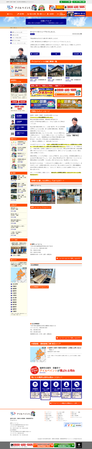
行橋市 (15, 311)
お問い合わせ (60, 418)
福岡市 (15, 309)
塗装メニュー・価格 (76, 412)
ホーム (11, 14)
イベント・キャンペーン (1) (18, 43)
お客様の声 (60, 415)
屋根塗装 (36, 77)
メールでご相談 (67, 1)
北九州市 (15, 284)
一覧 (56, 53)
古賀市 (15, 293)
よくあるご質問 (61, 412)
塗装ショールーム (49, 417)
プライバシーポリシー (62, 420)
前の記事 (76, 53)
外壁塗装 (32, 77)
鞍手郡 (15, 304)
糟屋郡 (15, 302)
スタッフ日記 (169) (16, 37)
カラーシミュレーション (77, 417)
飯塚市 (15, 307)
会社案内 (52, 14)
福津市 (15, 291)
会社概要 (48, 418)
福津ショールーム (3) (17, 32)
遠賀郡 (15, 288)
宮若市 (15, 300)
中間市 (15, 295)
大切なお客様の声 (62, 14)
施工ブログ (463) (16, 40)
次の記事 (35, 53)
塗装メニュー (43, 14)
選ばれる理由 (33, 14)
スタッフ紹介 (16, 255)
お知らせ (32, 34)
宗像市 (15, 286)
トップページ (48, 412)
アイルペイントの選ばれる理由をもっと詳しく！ (66, 403)
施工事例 (22, 14)
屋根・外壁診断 (75, 415)
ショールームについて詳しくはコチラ (69, 258)
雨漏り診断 (74, 413)
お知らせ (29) (15, 35)
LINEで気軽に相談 (80, 1)
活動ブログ (60, 417)
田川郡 (15, 297)
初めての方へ (48, 413)
